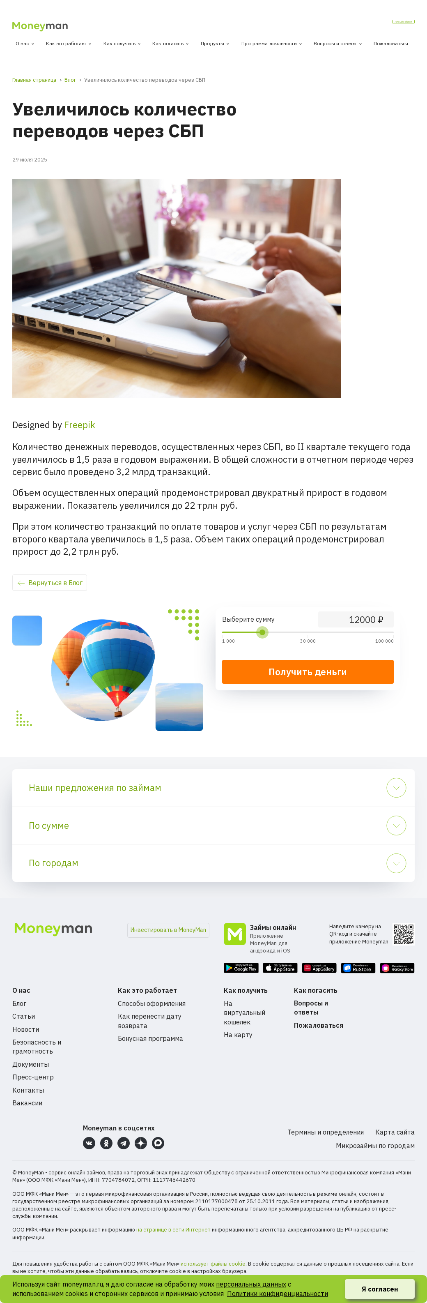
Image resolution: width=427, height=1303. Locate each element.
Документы (30, 1064)
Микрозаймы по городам (375, 1146)
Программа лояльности (269, 43)
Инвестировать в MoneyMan (168, 930)
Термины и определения (325, 1132)
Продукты (213, 43)
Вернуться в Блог (55, 583)
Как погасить (168, 43)
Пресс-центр (33, 1077)
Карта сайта (395, 1132)
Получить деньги (308, 672)
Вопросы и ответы (335, 43)
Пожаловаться (391, 43)
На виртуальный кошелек (244, 1012)
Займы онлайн (273, 927)
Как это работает (66, 43)
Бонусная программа (150, 1038)
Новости (25, 1029)
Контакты (28, 1090)
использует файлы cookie (213, 1263)
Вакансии (27, 1103)
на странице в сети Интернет (173, 1229)
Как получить (119, 43)
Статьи (23, 1016)
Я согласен (380, 1289)
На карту (238, 1035)
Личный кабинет (382, 24)
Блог (19, 1003)
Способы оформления (152, 1003)
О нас (22, 43)
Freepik (79, 425)
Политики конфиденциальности (277, 1293)
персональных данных (251, 1284)
